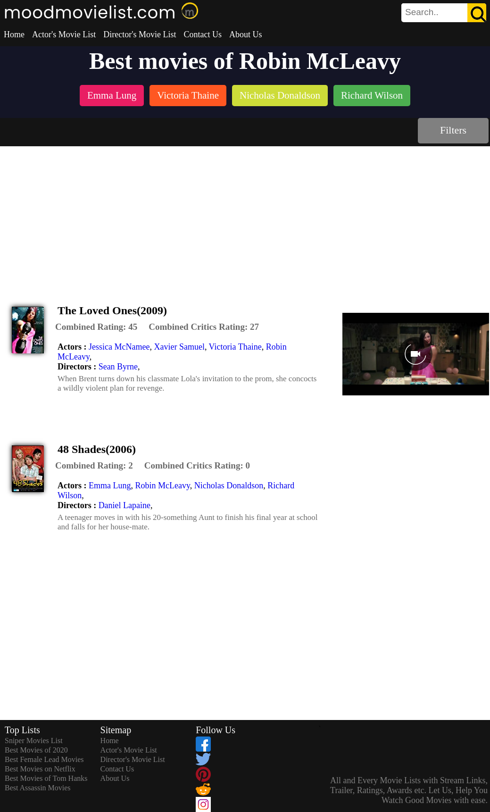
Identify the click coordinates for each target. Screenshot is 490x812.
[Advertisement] (245, 217)
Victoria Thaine (235, 347)
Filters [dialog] (453, 130)
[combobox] (422, 12)
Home (14, 34)
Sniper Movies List (34, 741)
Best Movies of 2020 (36, 750)
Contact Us (202, 34)
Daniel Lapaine (124, 505)
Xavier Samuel (179, 347)
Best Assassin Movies (38, 788)
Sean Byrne (118, 366)
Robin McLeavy (162, 485)
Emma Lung (110, 485)
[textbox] (422, 12)
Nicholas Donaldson (228, 485)
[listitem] (112, 96)
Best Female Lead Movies (44, 759)
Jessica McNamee (119, 347)
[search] (443, 12)
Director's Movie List (139, 34)
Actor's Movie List (64, 34)
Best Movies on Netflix (40, 769)
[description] (96, 327)
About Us (245, 34)
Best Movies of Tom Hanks (46, 778)
